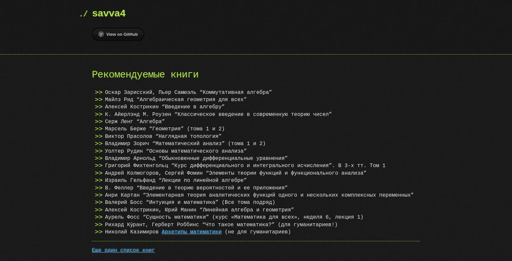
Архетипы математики (192, 232)
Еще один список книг (123, 250)
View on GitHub (118, 34)
